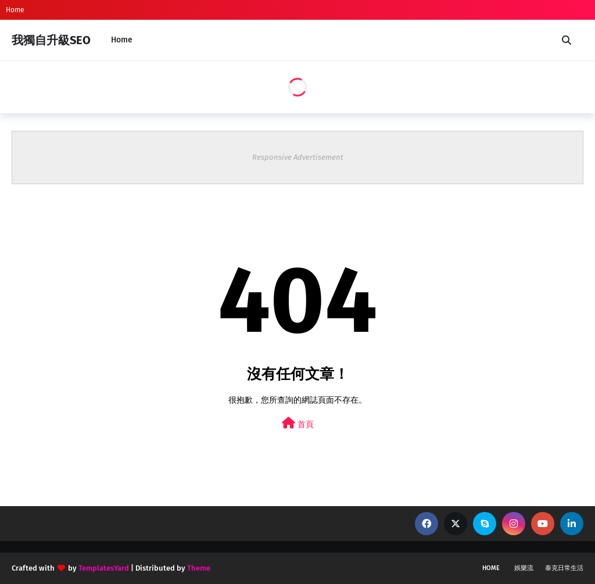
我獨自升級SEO (51, 40)
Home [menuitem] (121, 40)
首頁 (298, 423)
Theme (198, 568)
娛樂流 (523, 568)
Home (15, 10)
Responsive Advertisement (297, 157)
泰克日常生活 (564, 568)
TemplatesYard (103, 568)
